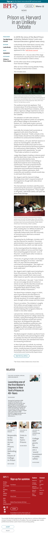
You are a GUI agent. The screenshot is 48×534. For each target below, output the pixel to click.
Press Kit (42, 489)
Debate (10, 61)
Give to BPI (41, 481)
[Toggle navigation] (40, 6)
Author (5, 44)
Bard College (34, 493)
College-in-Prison (34, 483)
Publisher (6, 36)
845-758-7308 (4, 500)
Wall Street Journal (32, 50)
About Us (34, 480)
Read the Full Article (22, 356)
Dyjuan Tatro (37, 361)
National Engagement (35, 486)
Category (6, 56)
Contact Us (42, 484)
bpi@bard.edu (7, 504)
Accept (8, 527)
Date (4, 50)
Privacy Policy (42, 492)
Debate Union (30, 361)
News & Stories (34, 490)
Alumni (19, 361)
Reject (8, 530)
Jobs (41, 487)
